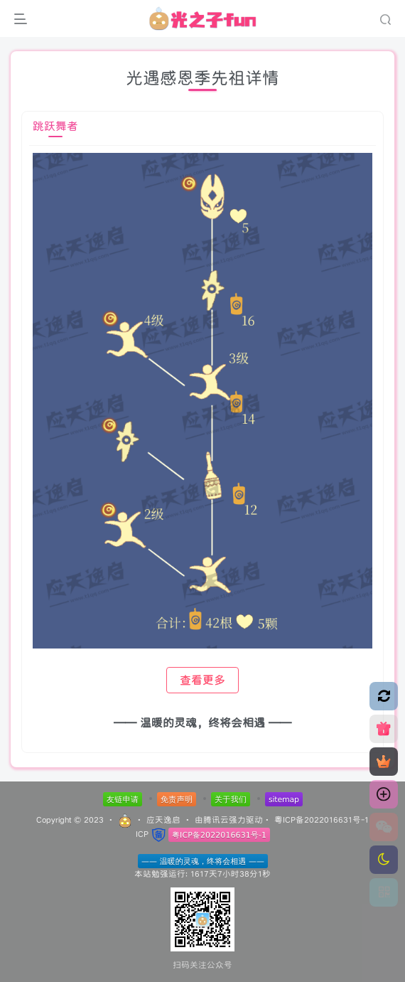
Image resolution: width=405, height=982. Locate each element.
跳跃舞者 (55, 126)
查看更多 (202, 680)
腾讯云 (216, 819)
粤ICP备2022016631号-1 (321, 819)
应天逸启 (163, 819)
